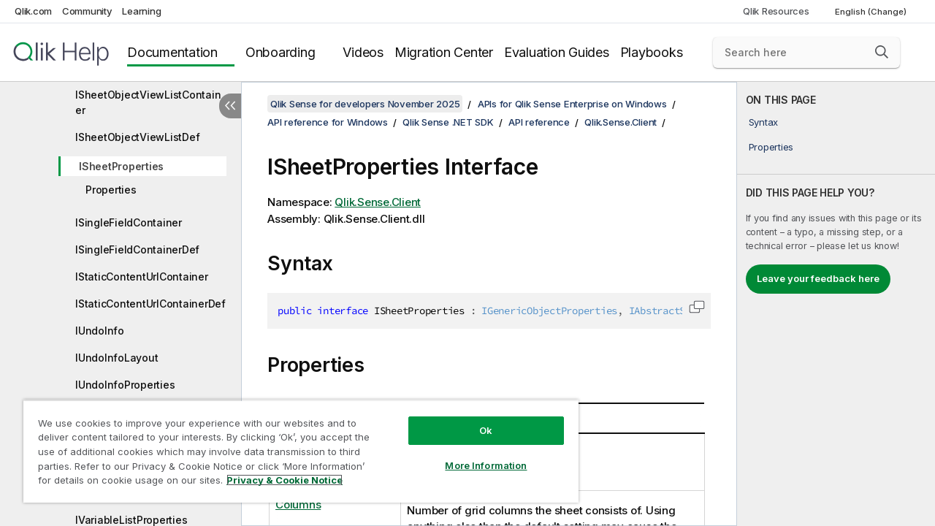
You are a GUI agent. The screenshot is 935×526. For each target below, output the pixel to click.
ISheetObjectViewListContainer (148, 102)
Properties (111, 189)
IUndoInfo (99, 330)
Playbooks (651, 52)
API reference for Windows (327, 122)
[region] (294, 446)
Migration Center (443, 52)
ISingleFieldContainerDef (137, 249)
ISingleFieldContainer (128, 222)
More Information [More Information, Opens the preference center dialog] (475, 454)
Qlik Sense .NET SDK (447, 122)
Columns (298, 504)
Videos (363, 52)
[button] (882, 52)
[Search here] (806, 52)
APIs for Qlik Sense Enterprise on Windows (572, 104)
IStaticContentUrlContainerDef (150, 303)
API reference (539, 122)
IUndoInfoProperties (125, 384)
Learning (141, 11)
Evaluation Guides (556, 52)
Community (87, 11)
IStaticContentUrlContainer (141, 276)
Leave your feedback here (818, 278)
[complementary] (836, 304)
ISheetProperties (121, 166)
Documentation (172, 52)
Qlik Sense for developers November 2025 (364, 104)
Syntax (764, 122)
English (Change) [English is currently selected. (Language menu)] (872, 12)
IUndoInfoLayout (116, 357)
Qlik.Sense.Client (620, 122)
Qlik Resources (776, 11)
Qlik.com (33, 11)
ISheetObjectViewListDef (137, 137)
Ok (474, 419)
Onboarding (280, 52)
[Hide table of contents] (230, 106)
